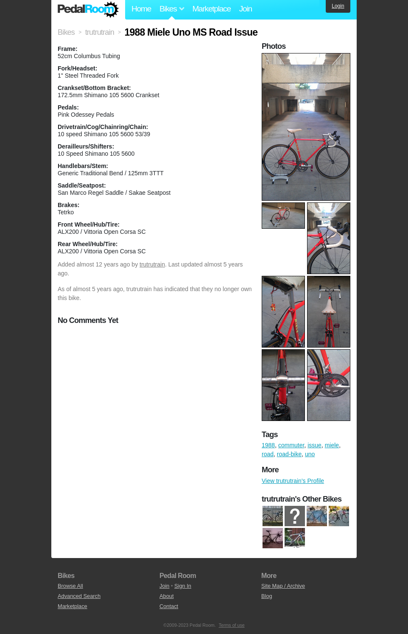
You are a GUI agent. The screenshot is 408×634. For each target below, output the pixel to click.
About (166, 596)
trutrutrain (152, 264)
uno (310, 454)
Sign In (182, 586)
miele (332, 445)
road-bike (289, 454)
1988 (268, 445)
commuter (291, 445)
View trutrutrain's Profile (293, 480)
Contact (168, 606)
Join (245, 8)
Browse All (70, 586)
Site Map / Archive (283, 586)
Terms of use (232, 625)
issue (314, 445)
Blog (266, 596)
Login (338, 6)
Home (141, 8)
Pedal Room (88, 9)
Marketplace (211, 8)
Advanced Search (79, 596)
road (268, 454)
